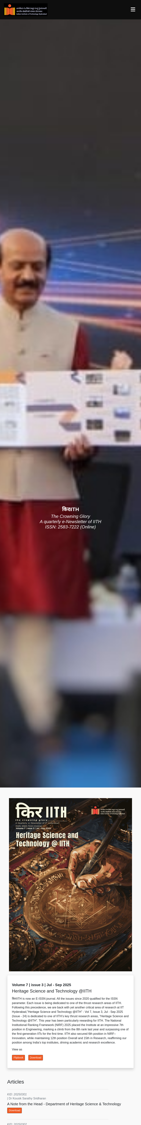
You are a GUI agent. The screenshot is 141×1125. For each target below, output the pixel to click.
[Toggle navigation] (133, 9)
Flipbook (18, 1057)
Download (35, 1057)
